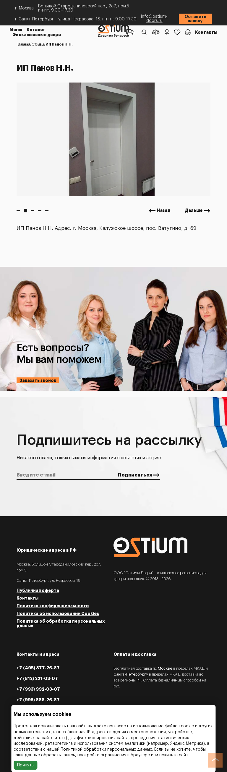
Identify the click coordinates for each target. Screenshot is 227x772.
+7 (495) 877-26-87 (38, 668)
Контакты (206, 32)
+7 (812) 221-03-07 (37, 678)
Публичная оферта (38, 590)
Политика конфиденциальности (53, 606)
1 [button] (18, 210)
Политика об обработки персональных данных (61, 623)
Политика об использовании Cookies (58, 613)
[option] (113, 139)
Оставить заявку (195, 18)
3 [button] (32, 210)
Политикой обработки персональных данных (106, 749)
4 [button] (39, 210)
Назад (163, 211)
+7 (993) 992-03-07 (38, 689)
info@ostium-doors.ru (154, 18)
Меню (15, 30)
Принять (25, 765)
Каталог (36, 30)
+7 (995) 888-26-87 (38, 700)
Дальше (193, 211)
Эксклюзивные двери (36, 35)
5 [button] (46, 210)
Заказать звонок (38, 380)
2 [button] (25, 210)
